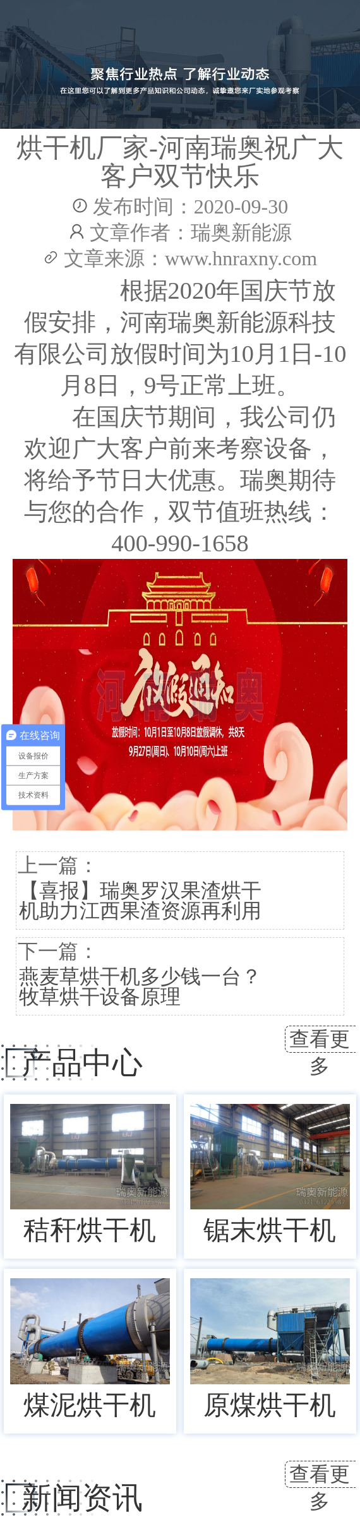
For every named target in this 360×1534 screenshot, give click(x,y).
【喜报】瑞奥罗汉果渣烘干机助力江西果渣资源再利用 (140, 900)
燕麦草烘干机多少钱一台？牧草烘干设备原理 (140, 986)
